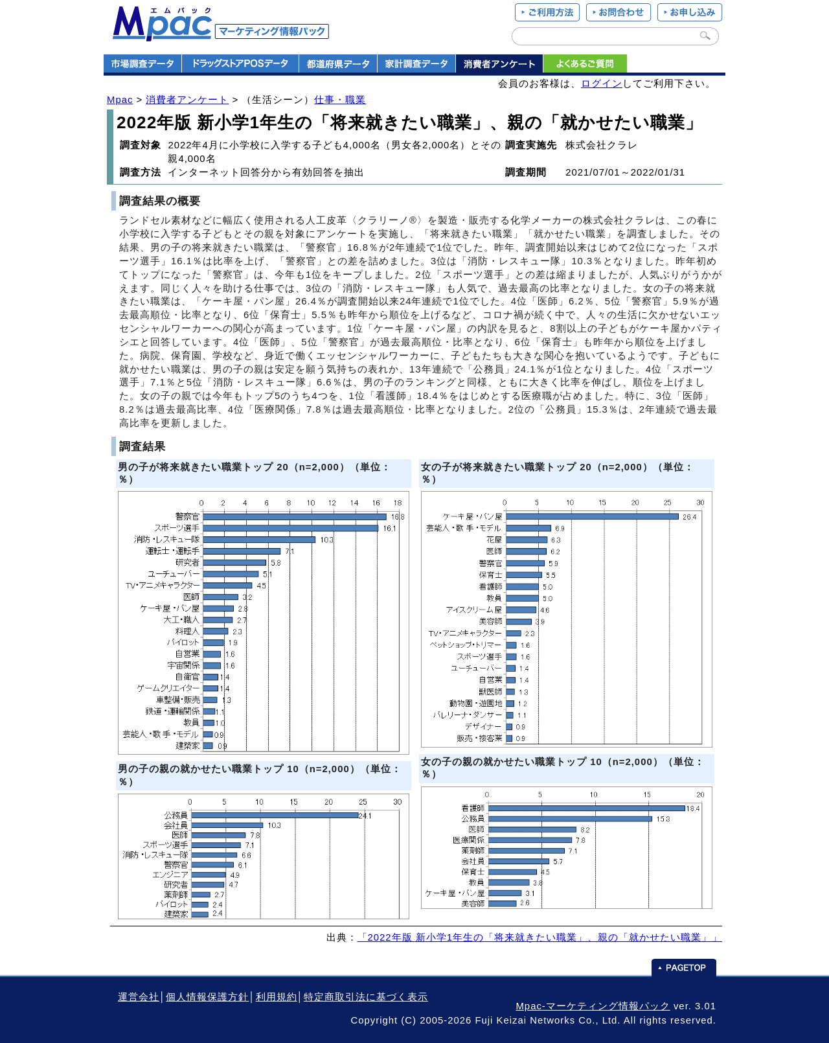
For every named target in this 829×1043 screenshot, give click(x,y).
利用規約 (276, 997)
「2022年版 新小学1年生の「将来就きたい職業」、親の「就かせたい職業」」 (540, 937)
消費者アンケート (187, 100)
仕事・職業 (340, 100)
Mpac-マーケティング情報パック (593, 1006)
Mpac (120, 100)
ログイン (601, 83)
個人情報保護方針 (207, 997)
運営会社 (138, 997)
